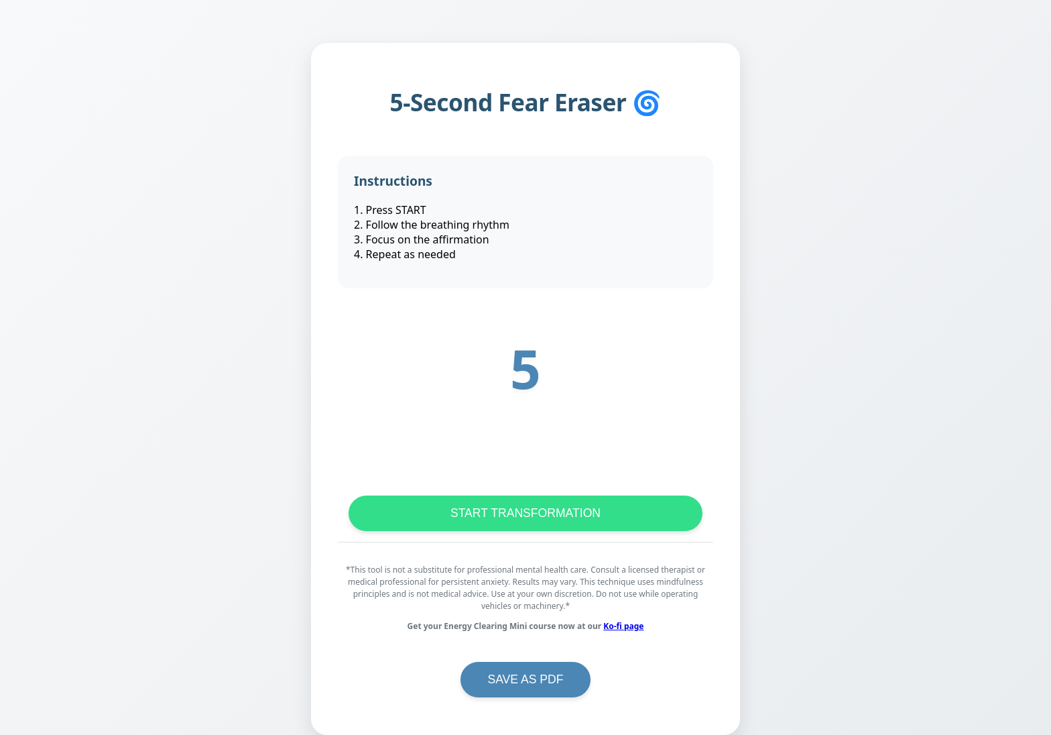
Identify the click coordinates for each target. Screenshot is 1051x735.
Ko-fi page (623, 626)
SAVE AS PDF (525, 679)
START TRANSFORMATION (525, 513)
